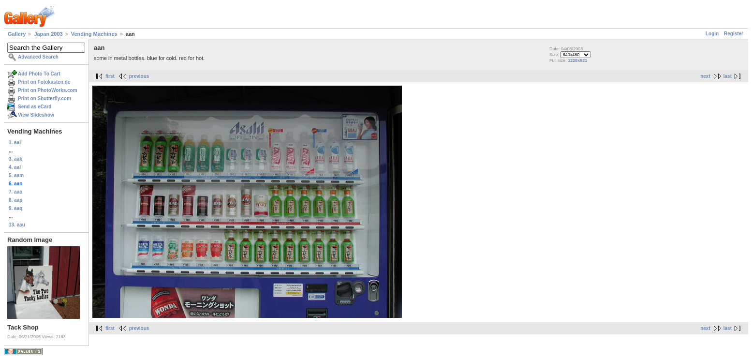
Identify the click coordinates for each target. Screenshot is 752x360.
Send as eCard (34, 106)
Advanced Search (38, 57)
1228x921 (577, 60)
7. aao (15, 192)
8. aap (15, 200)
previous (139, 76)
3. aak (15, 159)
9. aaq (15, 208)
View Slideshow (36, 115)
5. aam (16, 175)
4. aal (15, 167)
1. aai (15, 142)
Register (733, 33)
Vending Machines (94, 34)
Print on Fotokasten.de (44, 82)
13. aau (17, 224)
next (705, 76)
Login (712, 33)
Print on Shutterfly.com (44, 98)
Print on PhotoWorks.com (47, 90)
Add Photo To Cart (39, 73)
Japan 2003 (48, 34)
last (727, 76)
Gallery (17, 34)
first (110, 76)
